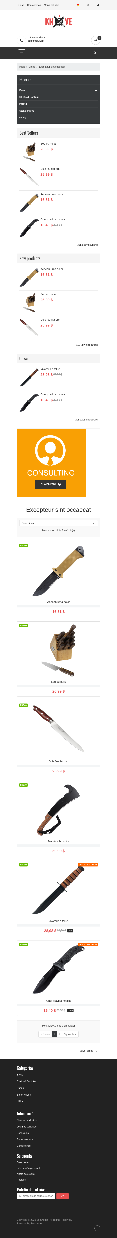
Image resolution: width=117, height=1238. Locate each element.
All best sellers (87, 245)
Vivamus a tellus (50, 369)
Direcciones (23, 1162)
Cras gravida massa (52, 219)
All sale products (86, 420)
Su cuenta (24, 1156)
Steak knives (26, 110)
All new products (87, 345)
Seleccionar (58, 523)
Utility (22, 117)
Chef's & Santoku (29, 97)
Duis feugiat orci (50, 168)
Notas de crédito (26, 1174)
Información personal (28, 1168)
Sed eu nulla (48, 143)
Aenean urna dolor (51, 194)
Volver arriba (88, 1051)
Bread (22, 90)
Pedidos (21, 1179)
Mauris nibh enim (58, 841)
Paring (23, 104)
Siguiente (70, 1034)
